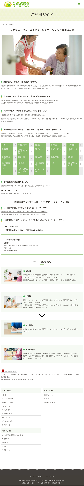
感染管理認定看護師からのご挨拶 (12, 435)
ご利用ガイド (6, 407)
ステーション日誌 (49, 403)
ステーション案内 (7, 399)
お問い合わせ (6, 418)
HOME (3, 25)
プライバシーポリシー (9, 421)
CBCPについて (48, 395)
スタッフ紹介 (6, 410)
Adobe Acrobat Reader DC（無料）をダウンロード (17, 380)
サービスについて (7, 403)
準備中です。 (6, 439)
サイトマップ (6, 425)
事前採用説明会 (7, 414)
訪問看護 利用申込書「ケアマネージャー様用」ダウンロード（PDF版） (23, 215)
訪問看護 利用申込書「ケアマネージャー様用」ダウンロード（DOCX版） (24, 212)
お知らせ (46, 399)
